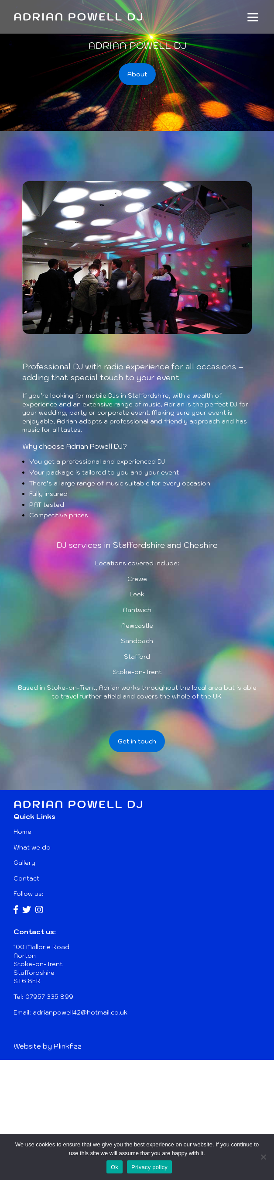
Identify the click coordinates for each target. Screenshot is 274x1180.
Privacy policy (149, 1167)
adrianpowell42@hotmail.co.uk (80, 1012)
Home (22, 832)
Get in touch (137, 741)
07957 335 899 (49, 997)
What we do (32, 847)
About (137, 74)
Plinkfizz (68, 1046)
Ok (114, 1167)
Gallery (24, 863)
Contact (26, 878)
